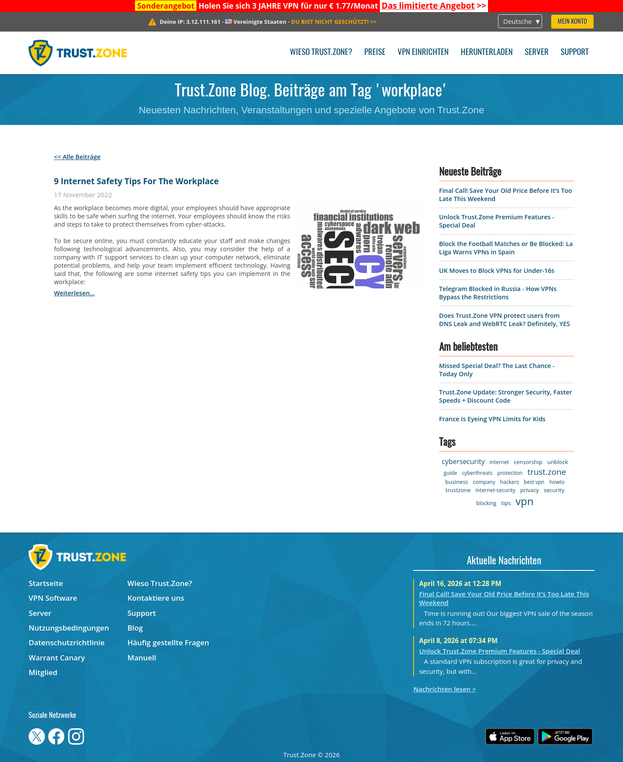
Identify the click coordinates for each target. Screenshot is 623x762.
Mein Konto (572, 22)
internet (499, 462)
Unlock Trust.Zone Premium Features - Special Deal (499, 651)
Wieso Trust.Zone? (321, 52)
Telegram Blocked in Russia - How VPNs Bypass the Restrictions (498, 293)
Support (575, 52)
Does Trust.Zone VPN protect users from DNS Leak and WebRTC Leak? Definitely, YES (504, 319)
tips (506, 503)
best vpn (534, 482)
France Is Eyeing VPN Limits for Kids (492, 419)
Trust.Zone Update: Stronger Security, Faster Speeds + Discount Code (505, 396)
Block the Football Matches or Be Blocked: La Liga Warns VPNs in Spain (506, 248)
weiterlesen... (74, 293)
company (484, 482)
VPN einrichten (423, 52)
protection (510, 473)
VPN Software (53, 598)
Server (537, 52)
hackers (509, 482)
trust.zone (546, 471)
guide (450, 473)
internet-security (495, 490)
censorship (528, 462)
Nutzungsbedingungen (69, 628)
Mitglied (43, 672)
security (554, 490)
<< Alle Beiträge (77, 157)
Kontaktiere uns (156, 598)
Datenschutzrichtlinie (67, 642)
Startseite (46, 583)
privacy (529, 490)
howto (557, 482)
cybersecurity (463, 461)
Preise (374, 52)
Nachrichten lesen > (444, 689)
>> (434, 5)
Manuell (142, 658)
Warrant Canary (57, 658)
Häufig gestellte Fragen (168, 642)
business (456, 482)
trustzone (458, 490)
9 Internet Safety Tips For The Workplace (136, 181)
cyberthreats (477, 473)
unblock (557, 462)
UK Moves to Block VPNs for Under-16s (497, 270)
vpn (524, 501)
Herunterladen (487, 52)
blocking (486, 503)
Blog (135, 628)
